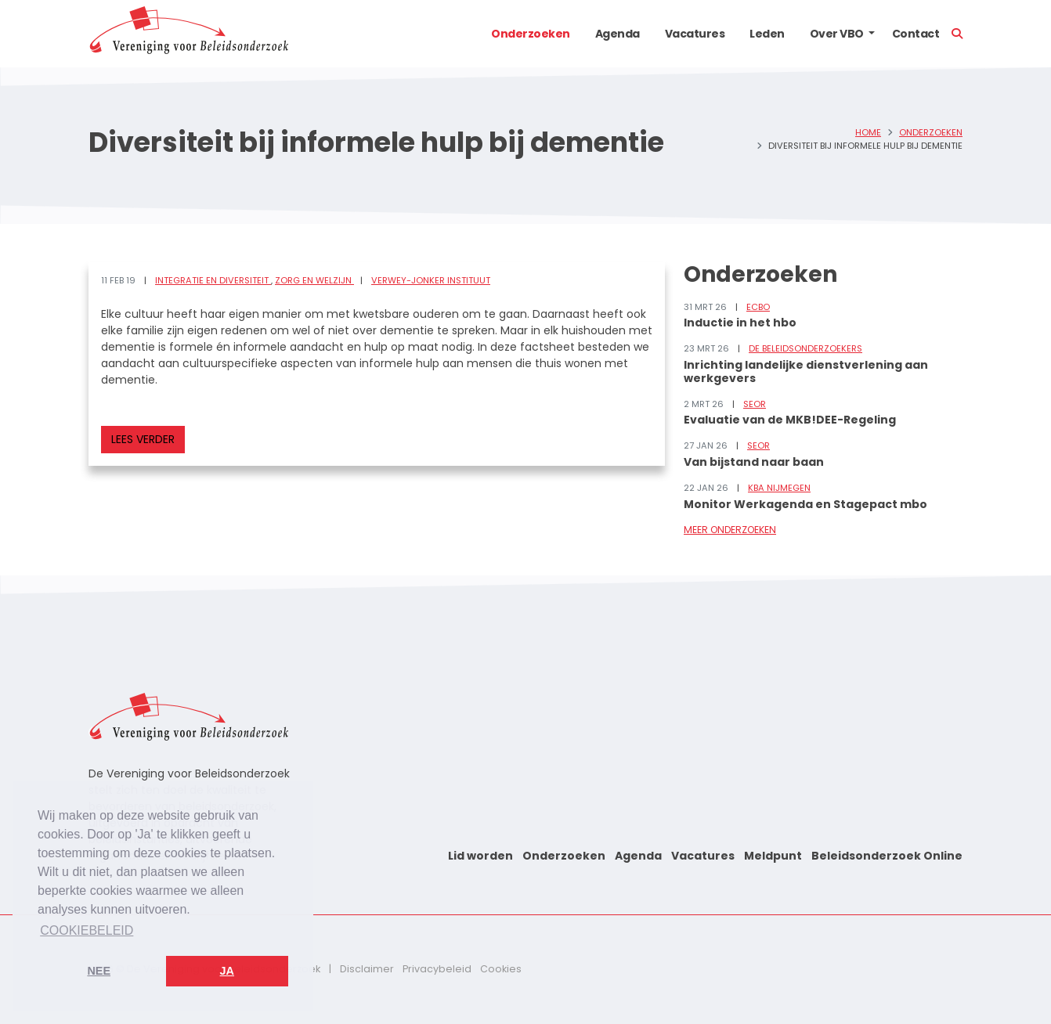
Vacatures (695, 33)
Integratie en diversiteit (213, 280)
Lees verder (143, 439)
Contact (916, 33)
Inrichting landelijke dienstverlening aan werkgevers (806, 371)
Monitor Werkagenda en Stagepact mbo (805, 504)
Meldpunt (773, 856)
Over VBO (837, 33)
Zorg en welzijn (314, 280)
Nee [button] (98, 971)
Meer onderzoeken (730, 529)
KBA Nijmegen (779, 487)
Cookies (501, 968)
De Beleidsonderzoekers (805, 348)
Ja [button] (227, 971)
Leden (767, 33)
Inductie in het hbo (740, 322)
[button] (871, 33)
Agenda (617, 33)
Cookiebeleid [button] (86, 930)
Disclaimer (367, 968)
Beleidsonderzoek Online (887, 856)
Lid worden (480, 856)
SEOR (754, 404)
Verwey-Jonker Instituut (430, 280)
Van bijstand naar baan (754, 462)
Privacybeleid (437, 968)
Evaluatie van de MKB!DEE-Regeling (790, 419)
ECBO (758, 307)
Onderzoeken (530, 33)
